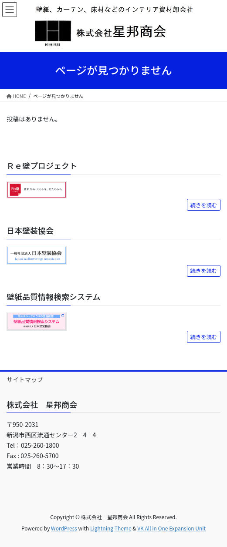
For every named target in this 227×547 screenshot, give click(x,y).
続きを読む (203, 205)
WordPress (64, 528)
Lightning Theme (111, 528)
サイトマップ (25, 379)
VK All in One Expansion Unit (171, 528)
